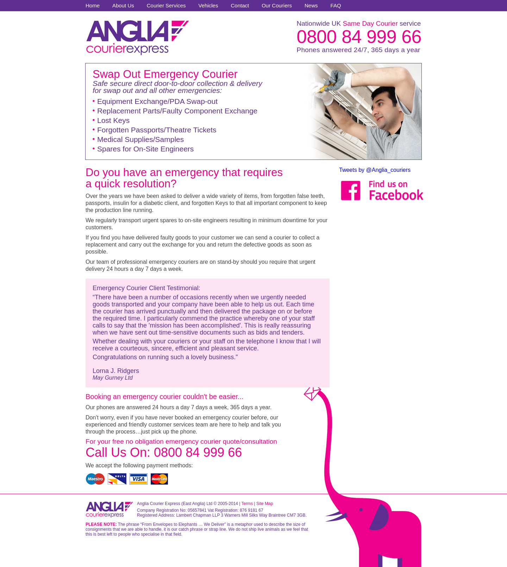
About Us (123, 5)
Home (93, 5)
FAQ (336, 5)
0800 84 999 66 (359, 36)
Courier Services (166, 5)
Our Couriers (277, 5)
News (311, 5)
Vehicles (208, 5)
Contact (240, 5)
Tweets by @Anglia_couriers (375, 170)
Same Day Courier (370, 23)
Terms (247, 503)
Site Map (264, 503)
